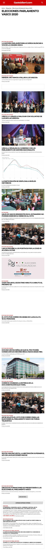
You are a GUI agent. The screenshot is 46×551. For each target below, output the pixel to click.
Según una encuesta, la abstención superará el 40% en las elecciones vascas (23, 454)
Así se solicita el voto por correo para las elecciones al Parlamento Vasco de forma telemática (20, 419)
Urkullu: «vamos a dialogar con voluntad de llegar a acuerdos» (22, 117)
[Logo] (23, 2)
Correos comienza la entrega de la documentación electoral (17, 384)
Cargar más (23, 496)
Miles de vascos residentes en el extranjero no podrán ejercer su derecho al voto (23, 215)
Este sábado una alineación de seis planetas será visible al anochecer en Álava (22, 521)
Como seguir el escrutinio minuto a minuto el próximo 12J (22, 284)
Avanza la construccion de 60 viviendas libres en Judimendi (22, 542)
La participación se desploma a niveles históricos (19, 182)
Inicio (3, 8)
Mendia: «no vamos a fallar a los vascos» (20, 78)
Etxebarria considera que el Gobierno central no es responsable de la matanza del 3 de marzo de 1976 (20, 508)
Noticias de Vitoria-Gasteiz (11, 530)
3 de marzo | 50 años (8, 515)
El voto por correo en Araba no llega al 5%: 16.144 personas (21, 318)
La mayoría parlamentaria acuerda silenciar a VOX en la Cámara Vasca (22, 44)
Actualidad (5, 212)
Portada (5, 506)
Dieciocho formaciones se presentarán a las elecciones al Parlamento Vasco (21, 488)
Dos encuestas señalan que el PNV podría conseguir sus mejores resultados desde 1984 (22, 351)
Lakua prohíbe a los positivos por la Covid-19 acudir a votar (21, 249)
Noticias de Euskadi (7, 41)
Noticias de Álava (8, 519)
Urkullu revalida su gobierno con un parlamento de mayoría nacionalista (18, 149)
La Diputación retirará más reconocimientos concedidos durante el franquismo (21, 532)
